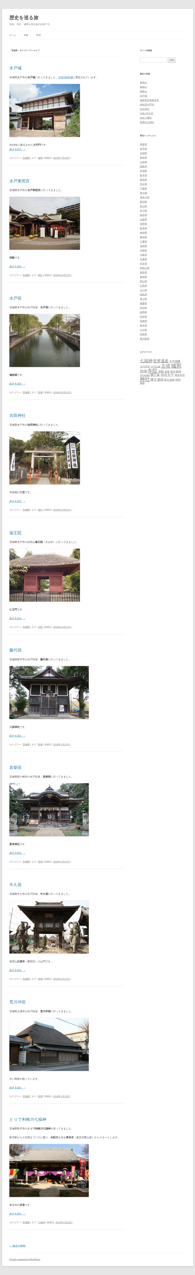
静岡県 (143, 232)
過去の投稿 (17, 1245)
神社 (40, 275)
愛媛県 (143, 303)
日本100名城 (65, 77)
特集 (26, 35)
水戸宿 (15, 298)
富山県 (143, 206)
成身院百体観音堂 (149, 100)
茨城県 (26, 158)
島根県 (143, 277)
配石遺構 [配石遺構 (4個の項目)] (169, 379)
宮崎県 (143, 334)
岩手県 (143, 148)
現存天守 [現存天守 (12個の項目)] (167, 375)
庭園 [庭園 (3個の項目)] (167, 371)
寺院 (40, 627)
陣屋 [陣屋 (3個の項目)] (142, 383)
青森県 (143, 144)
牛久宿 (15, 884)
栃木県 (143, 175)
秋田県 (143, 157)
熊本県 (143, 325)
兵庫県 (143, 259)
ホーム (12, 35)
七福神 (41, 1222)
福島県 (143, 166)
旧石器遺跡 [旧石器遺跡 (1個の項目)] (145, 375)
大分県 (143, 330)
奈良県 (143, 263)
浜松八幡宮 (146, 117)
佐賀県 (143, 316)
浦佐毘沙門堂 (147, 104)
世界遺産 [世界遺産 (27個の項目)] (161, 361)
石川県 (143, 210)
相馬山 (143, 82)
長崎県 (143, 321)
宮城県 (143, 153)
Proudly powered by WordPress (24, 1259)
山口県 (143, 290)
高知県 (143, 307)
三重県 (143, 241)
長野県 (143, 223)
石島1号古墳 (146, 113)
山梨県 (143, 219)
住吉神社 (144, 109)
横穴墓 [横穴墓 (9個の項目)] (155, 375)
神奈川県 (144, 197)
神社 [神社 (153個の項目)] (145, 379)
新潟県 (143, 201)
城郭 (40, 158)
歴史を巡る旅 (23, 17)
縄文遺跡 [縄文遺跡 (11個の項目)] (157, 380)
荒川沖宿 (17, 1002)
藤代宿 (15, 650)
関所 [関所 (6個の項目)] (178, 379)
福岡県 (143, 312)
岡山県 (143, 281)
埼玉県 (143, 184)
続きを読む (17, 149)
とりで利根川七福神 (27, 1119)
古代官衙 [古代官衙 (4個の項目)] (145, 366)
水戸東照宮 (19, 181)
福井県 (143, 215)
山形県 (143, 162)
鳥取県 (143, 272)
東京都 (143, 193)
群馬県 (143, 179)
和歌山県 (144, 268)
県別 (38, 35)
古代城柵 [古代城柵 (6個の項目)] (174, 361)
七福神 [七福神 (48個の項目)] (146, 360)
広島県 (143, 285)
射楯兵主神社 (147, 122)
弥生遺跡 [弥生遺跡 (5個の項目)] (175, 371)
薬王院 (15, 533)
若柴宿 (15, 767)
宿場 (40, 392)
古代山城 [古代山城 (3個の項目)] (155, 366)
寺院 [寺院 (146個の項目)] (152, 371)
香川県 (143, 299)
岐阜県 (143, 228)
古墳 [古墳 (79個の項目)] (165, 365)
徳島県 (143, 294)
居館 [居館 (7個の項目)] (161, 371)
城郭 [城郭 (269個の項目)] (176, 366)
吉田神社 (17, 415)
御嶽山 (143, 87)
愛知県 (143, 237)
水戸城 (15, 68)
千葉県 (143, 188)
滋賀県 (143, 246)
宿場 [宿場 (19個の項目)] (143, 371)
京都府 (143, 250)
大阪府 (143, 254)
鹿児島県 (144, 338)
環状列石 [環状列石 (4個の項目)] (180, 375)
